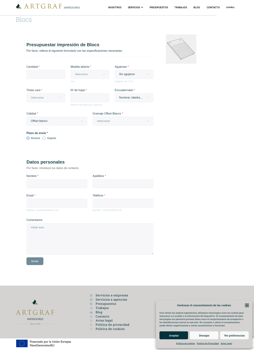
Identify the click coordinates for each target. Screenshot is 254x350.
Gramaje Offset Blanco (108, 113)
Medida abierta (81, 66)
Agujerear (122, 66)
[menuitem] (230, 8)
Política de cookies (185, 343)
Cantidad (33, 66)
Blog (196, 7)
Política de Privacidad (208, 343)
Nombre (32, 175)
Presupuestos (159, 7)
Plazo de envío (37, 133)
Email (30, 195)
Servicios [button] (134, 7)
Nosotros (114, 7)
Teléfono (99, 195)
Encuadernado (125, 90)
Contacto (213, 7)
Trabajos (180, 7)
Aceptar (174, 335)
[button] (247, 305)
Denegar (204, 335)
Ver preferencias (234, 335)
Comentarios (34, 219)
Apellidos (99, 175)
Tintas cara (34, 90)
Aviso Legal (226, 343)
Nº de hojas (79, 90)
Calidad (32, 113)
